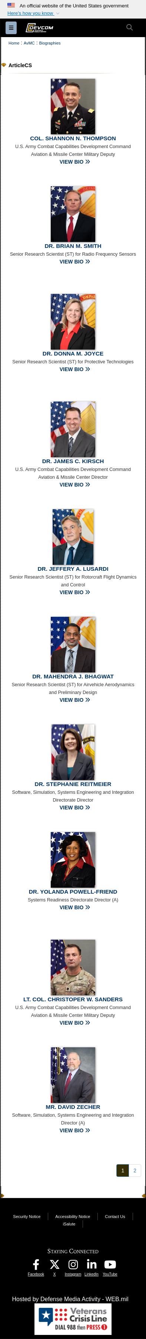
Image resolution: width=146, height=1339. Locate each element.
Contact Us (115, 1216)
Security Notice (26, 1216)
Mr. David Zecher (73, 1107)
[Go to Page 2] (135, 1170)
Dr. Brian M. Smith (72, 246)
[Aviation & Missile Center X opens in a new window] (54, 1266)
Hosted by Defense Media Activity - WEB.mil (70, 1299)
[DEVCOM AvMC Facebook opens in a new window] (36, 1266)
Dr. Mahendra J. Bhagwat (73, 676)
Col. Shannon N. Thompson (73, 138)
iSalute (69, 1224)
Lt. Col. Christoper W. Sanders (73, 999)
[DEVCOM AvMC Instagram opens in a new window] (73, 1266)
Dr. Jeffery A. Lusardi (73, 569)
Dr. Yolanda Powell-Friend (73, 891)
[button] (34, 13)
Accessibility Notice (72, 1216)
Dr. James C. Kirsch (73, 461)
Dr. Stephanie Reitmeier (73, 784)
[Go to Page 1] (122, 1170)
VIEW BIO (75, 162)
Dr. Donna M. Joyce (73, 353)
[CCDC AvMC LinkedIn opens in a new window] (91, 1266)
